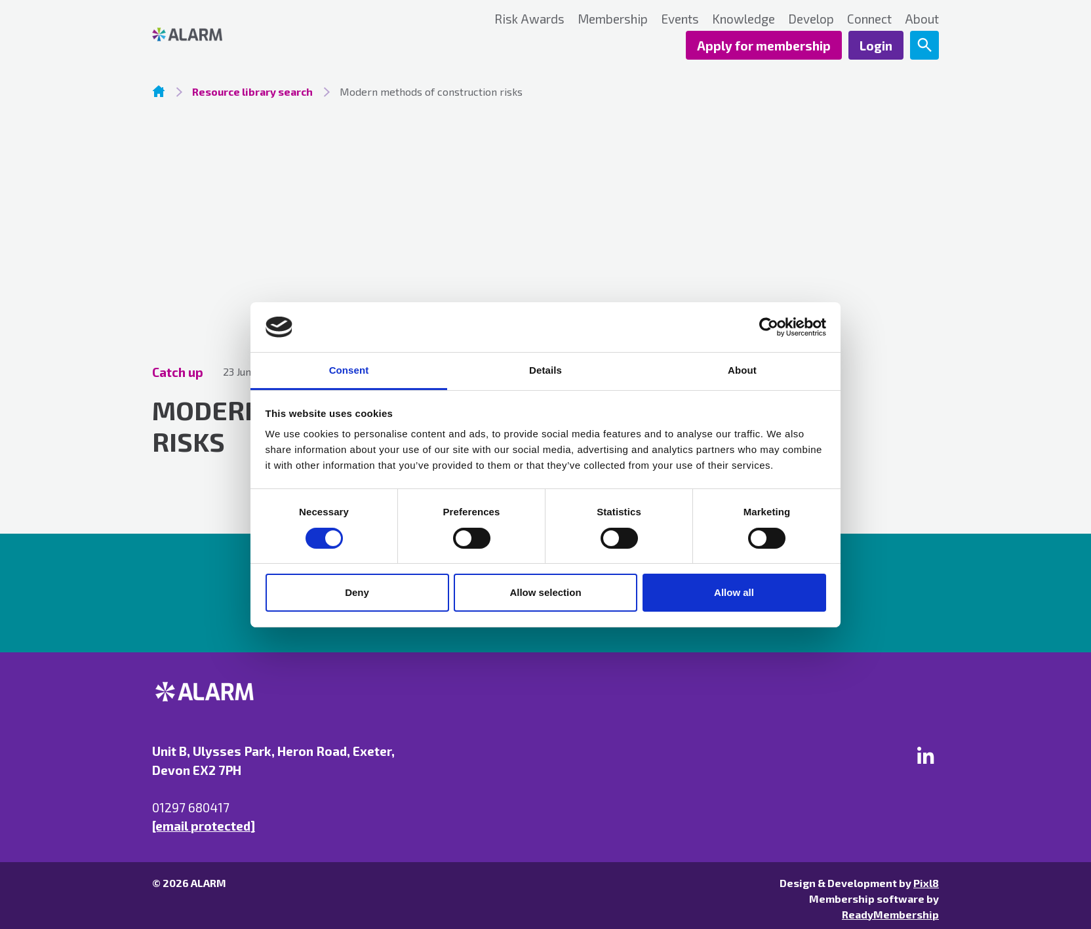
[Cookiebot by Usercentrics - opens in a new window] (768, 327)
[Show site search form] (924, 45)
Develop (811, 18)
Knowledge (743, 18)
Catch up (177, 372)
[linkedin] (926, 755)
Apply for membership (764, 45)
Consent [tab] (349, 370)
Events (680, 18)
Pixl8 (926, 883)
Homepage (158, 91)
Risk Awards (529, 18)
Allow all (734, 592)
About (922, 18)
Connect (869, 18)
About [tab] (742, 370)
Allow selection (545, 592)
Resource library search (252, 91)
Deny (357, 592)
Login (876, 45)
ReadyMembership (890, 914)
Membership (613, 18)
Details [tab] (545, 370)
